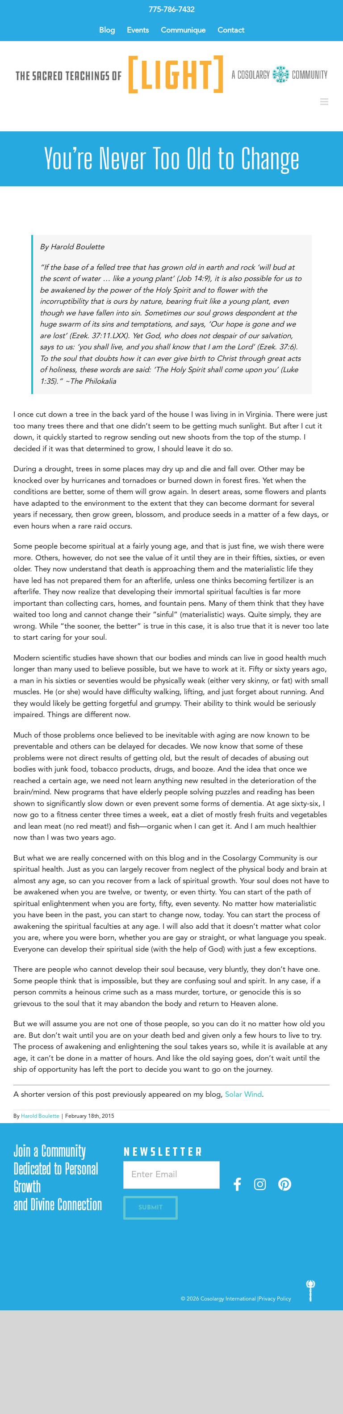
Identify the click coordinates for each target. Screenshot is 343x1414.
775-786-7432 (171, 10)
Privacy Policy (275, 1299)
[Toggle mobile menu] (325, 101)
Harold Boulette (40, 1116)
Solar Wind (243, 1095)
